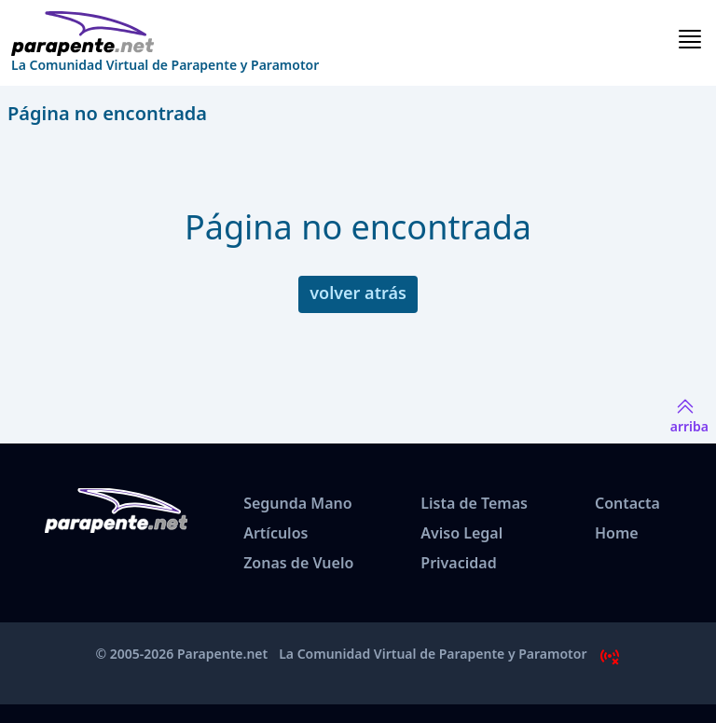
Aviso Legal (461, 533)
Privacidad (458, 562)
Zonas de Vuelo (298, 562)
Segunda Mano (297, 503)
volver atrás (358, 292)
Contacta (627, 503)
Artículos (275, 533)
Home (617, 533)
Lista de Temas (474, 503)
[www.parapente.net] (165, 33)
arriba (689, 415)
